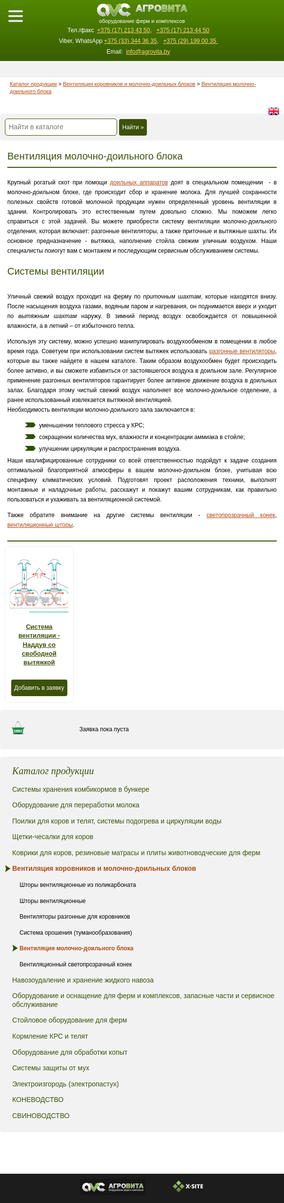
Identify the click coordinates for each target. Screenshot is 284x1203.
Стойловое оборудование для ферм (69, 1020)
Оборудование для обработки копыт (69, 1052)
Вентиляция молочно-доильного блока (76, 948)
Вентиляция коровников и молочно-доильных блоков (129, 84)
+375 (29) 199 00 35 (190, 41)
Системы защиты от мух (50, 1068)
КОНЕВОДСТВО (37, 1099)
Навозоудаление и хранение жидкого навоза (83, 980)
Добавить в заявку (39, 687)
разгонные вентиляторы (242, 351)
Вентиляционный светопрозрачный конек (76, 964)
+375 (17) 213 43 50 (123, 30)
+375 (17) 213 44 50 (182, 30)
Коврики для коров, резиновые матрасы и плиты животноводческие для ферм (136, 853)
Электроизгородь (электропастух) (65, 1084)
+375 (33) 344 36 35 (130, 41)
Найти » (132, 127)
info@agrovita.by (148, 51)
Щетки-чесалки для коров (52, 837)
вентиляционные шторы (40, 524)
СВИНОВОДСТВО (40, 1116)
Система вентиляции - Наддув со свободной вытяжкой (39, 644)
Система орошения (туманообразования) (76, 932)
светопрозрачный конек (240, 515)
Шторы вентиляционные (53, 901)
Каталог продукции (33, 84)
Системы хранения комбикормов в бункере (80, 789)
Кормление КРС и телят (50, 1036)
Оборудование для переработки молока (76, 805)
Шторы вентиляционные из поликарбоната (78, 885)
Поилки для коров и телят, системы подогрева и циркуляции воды (117, 821)
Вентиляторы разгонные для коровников (75, 916)
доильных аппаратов (139, 182)
